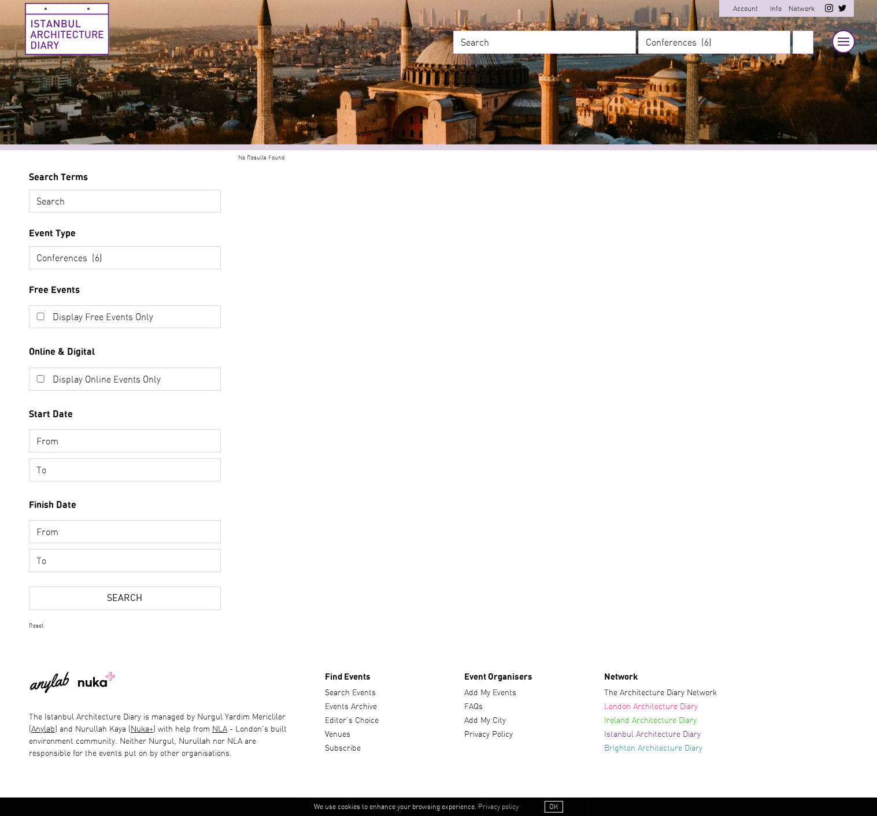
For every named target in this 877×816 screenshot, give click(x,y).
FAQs (473, 707)
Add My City (485, 721)
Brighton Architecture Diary (653, 748)
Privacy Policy (488, 734)
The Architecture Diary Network (660, 693)
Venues (337, 734)
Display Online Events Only (107, 379)
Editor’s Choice (352, 721)
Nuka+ (142, 729)
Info (776, 8)
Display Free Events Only (103, 317)
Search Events (350, 693)
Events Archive (351, 707)
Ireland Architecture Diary (650, 721)
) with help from (182, 729)
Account (745, 8)
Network (802, 8)
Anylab (43, 729)
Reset (36, 626)
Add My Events (490, 693)
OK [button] (553, 806)
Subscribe (343, 748)
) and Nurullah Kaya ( (93, 729)
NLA (219, 729)
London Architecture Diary (651, 707)
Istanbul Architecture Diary (652, 734)
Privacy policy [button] (498, 806)
